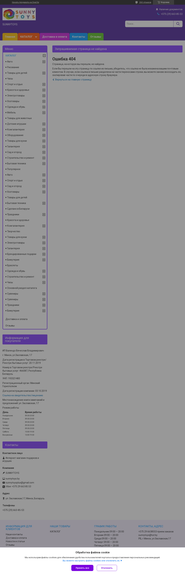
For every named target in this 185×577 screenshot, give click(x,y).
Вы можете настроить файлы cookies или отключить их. (91, 560)
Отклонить (107, 568)
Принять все (82, 568)
